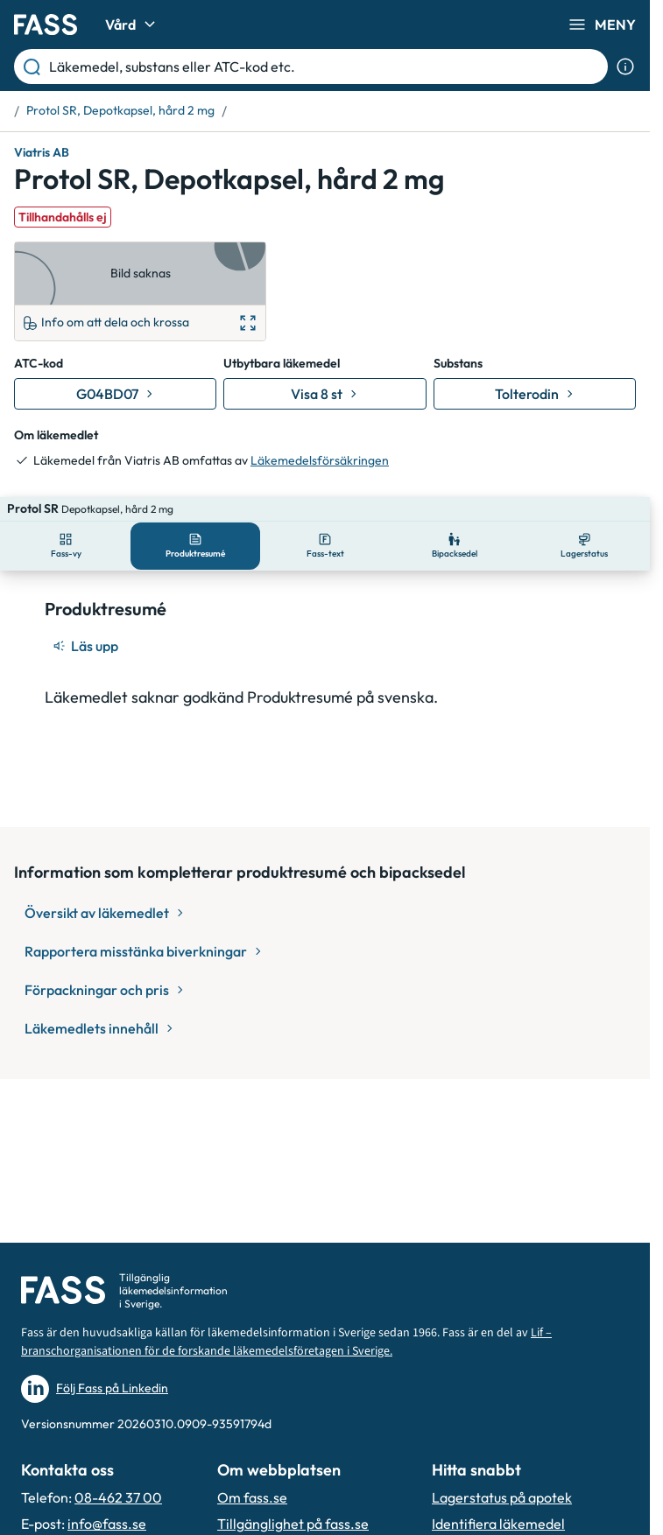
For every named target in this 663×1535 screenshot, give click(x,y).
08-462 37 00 (118, 1497)
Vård (132, 24)
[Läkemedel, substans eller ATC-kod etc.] (325, 66)
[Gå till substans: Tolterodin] (535, 394)
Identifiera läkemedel (498, 1523)
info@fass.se (106, 1523)
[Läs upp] (87, 621)
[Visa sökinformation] (625, 66)
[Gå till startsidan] (45, 24)
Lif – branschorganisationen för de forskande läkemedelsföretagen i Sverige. (286, 1342)
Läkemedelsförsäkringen (319, 460)
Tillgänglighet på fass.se (293, 1523)
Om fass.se (252, 1497)
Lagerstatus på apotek (502, 1497)
